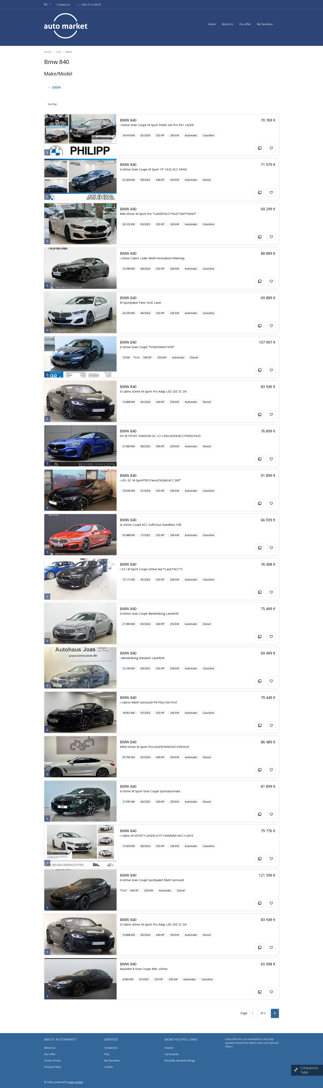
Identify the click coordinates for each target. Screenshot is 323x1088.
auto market (76, 1082)
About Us (227, 24)
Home (212, 24)
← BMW (54, 87)
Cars (58, 52)
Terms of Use (52, 1060)
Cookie (108, 1067)
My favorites (265, 24)
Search (169, 1048)
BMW (69, 52)
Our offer (245, 24)
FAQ (106, 1054)
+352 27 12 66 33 (89, 4)
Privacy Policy (52, 1067)
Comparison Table (309, 1070)
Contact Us (64, 4)
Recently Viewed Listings (180, 1060)
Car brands (172, 1054)
